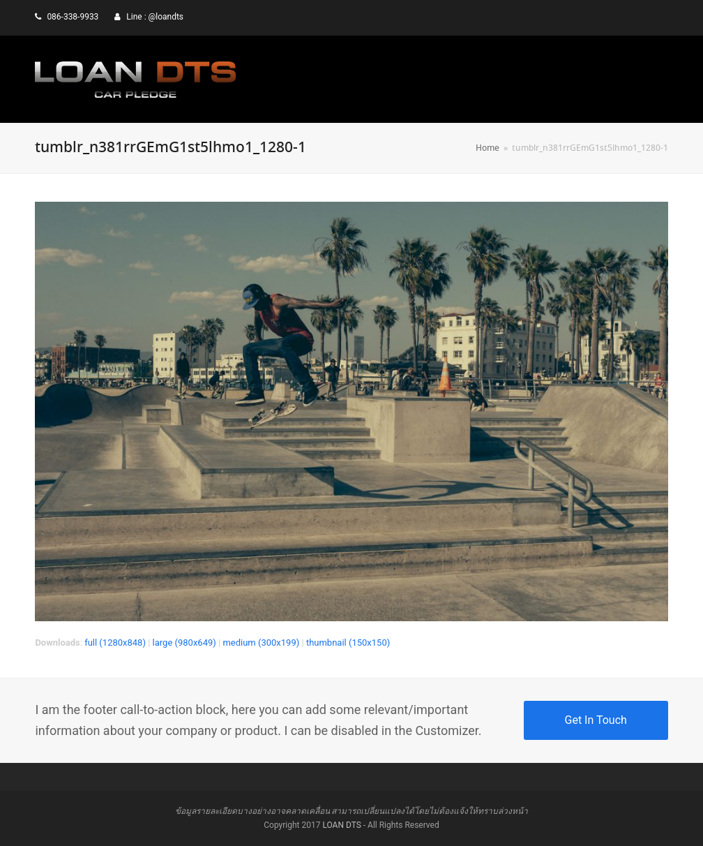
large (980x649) (184, 642)
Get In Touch (596, 720)
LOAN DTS (341, 825)
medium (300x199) (260, 642)
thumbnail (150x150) (348, 642)
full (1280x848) (115, 642)
